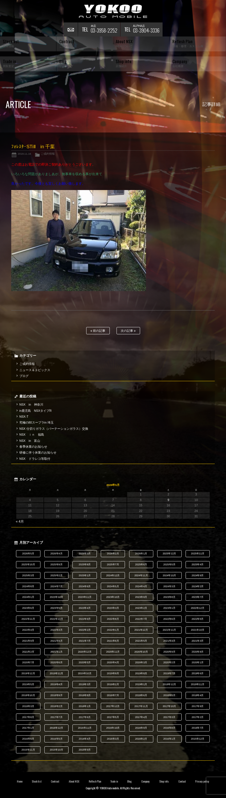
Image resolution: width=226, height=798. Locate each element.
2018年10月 (28, 695)
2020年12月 (85, 651)
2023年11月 (85, 597)
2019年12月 (28, 673)
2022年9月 (85, 619)
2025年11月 (197, 553)
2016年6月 (28, 738)
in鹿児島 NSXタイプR (35, 410)
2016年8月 (169, 727)
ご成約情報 (48, 153)
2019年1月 (141, 684)
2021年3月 (197, 640)
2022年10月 (56, 619)
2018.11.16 (24, 153)
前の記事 (97, 331)
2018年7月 (113, 695)
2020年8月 (197, 651)
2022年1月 (113, 629)
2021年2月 (28, 651)
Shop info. (164, 781)
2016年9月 (141, 727)
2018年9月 (57, 695)
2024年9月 (197, 575)
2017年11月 (141, 706)
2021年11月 (169, 629)
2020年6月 (57, 662)
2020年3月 (141, 662)
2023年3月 (113, 608)
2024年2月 (197, 586)
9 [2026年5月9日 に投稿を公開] (168, 500)
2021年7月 (85, 640)
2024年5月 (113, 586)
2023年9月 (141, 597)
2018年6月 (141, 695)
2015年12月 (197, 738)
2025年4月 (197, 564)
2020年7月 (28, 662)
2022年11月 (28, 619)
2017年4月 (141, 717)
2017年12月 (113, 706)
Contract (55, 781)
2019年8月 (141, 673)
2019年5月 (28, 684)
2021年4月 (169, 640)
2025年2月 (57, 575)
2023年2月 (141, 608)
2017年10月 (169, 706)
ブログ (24, 376)
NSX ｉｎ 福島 (31, 434)
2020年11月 (113, 651)
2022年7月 (141, 619)
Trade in (114, 781)
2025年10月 (28, 564)
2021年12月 (141, 629)
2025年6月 (141, 564)
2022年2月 (85, 629)
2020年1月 (197, 662)
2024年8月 (28, 586)
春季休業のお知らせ (33, 446)
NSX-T (23, 416)
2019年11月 (56, 673)
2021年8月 (57, 640)
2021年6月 (113, 640)
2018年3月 (28, 706)
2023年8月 (169, 597)
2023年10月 (113, 597)
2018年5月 (169, 695)
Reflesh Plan (95, 781)
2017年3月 (169, 717)
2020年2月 (169, 662)
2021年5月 (141, 640)
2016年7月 (197, 727)
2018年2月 (57, 706)
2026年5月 (28, 553)
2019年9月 (113, 673)
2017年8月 (28, 717)
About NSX (74, 781)
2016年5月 (57, 738)
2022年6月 (169, 619)
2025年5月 (169, 564)
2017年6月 (85, 717)
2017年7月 (57, 717)
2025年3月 (28, 575)
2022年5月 (197, 619)
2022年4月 (28, 629)
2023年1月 (169, 608)
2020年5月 (85, 662)
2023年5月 (57, 608)
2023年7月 (197, 597)
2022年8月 (113, 619)
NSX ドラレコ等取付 (34, 458)
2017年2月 (197, 717)
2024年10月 (169, 575)
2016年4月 (85, 738)
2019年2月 (113, 684)
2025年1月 (85, 575)
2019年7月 (169, 673)
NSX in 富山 (29, 440)
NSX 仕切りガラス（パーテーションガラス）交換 (53, 428)
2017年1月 (28, 727)
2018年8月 (85, 695)
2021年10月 (197, 629)
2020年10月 (141, 651)
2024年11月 (141, 575)
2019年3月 (85, 684)
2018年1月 (85, 706)
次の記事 (128, 331)
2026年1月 (141, 553)
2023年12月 (56, 597)
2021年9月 (28, 640)
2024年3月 (169, 586)
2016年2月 (141, 738)
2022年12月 (197, 608)
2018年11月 (197, 684)
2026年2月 (113, 553)
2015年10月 (56, 749)
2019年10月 (85, 673)
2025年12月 (169, 553)
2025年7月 (113, 564)
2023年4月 (85, 608)
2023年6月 (28, 608)
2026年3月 (85, 553)
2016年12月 (56, 727)
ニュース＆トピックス (34, 370)
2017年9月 (197, 706)
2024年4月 (141, 586)
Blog (129, 781)
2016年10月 (113, 727)
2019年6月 (197, 673)
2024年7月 (57, 586)
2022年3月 (57, 629)
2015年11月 (28, 749)
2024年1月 (28, 597)
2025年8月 (85, 564)
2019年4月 (57, 684)
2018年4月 (197, 695)
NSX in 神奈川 (31, 404)
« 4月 (20, 521)
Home (19, 781)
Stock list (37, 781)
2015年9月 (85, 749)
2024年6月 (85, 586)
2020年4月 (113, 662)
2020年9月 (169, 651)
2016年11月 (85, 727)
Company (145, 781)
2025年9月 (57, 564)
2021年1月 (57, 651)
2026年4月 (57, 553)
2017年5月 (113, 717)
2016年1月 (169, 738)
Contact (182, 781)
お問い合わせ (71, 29)
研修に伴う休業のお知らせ (37, 452)
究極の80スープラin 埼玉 (36, 422)
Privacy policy (202, 781)
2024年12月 (113, 575)
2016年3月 (113, 738)
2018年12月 (169, 684)
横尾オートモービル (113, 11)
